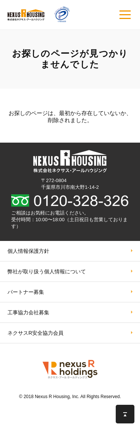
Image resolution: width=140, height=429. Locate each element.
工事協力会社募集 (28, 312)
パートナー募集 (25, 292)
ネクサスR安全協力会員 (35, 333)
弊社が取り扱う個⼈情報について (46, 271)
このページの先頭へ (125, 414)
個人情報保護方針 (28, 251)
